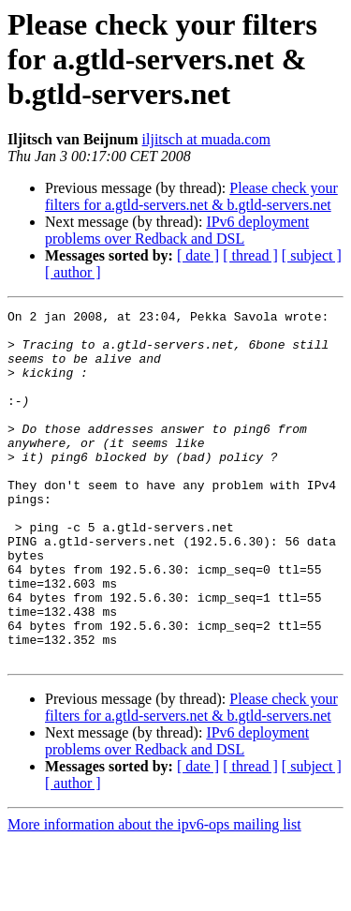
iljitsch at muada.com (206, 139)
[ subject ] (312, 255)
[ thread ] (250, 255)
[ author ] (73, 272)
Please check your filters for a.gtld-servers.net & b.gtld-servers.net (191, 196)
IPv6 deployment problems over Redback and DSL (177, 230)
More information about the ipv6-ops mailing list (154, 895)
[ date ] (198, 255)
